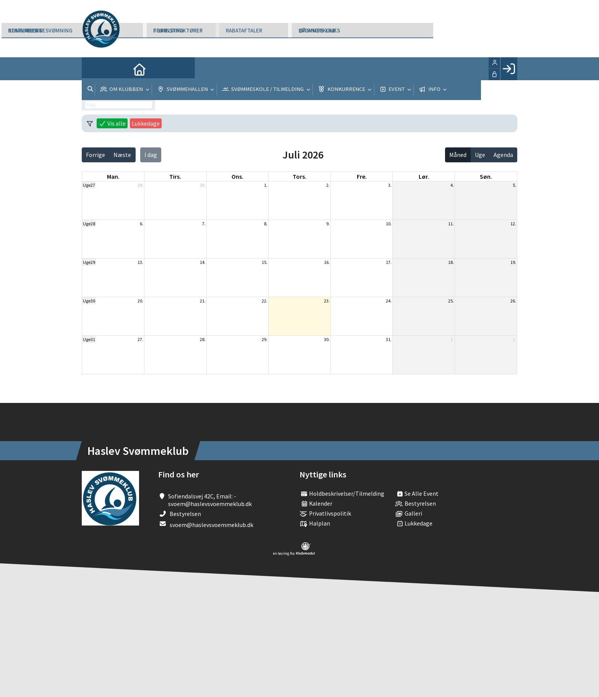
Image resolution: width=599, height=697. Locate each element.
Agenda (503, 154)
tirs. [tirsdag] (175, 176)
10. (389, 223)
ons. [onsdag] (237, 176)
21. (203, 301)
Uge (480, 154)
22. (264, 301)
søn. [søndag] (486, 176)
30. (203, 185)
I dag (150, 154)
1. (265, 185)
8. (265, 223)
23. (327, 301)
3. (390, 185)
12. (513, 223)
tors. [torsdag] (299, 176)
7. (204, 223)
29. (140, 185)
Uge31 (89, 339)
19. (513, 262)
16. (327, 262)
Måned (457, 154)
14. (203, 262)
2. (328, 185)
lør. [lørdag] (424, 176)
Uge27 (89, 185)
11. (451, 223)
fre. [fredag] (362, 176)
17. (389, 262)
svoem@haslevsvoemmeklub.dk (211, 525)
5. (514, 185)
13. (140, 262)
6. (141, 223)
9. (328, 223)
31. (389, 339)
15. (264, 262)
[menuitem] (93, 68)
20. (140, 301)
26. (513, 301)
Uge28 (89, 223)
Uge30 (89, 301)
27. (140, 339)
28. (203, 339)
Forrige (95, 154)
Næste (122, 154)
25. (451, 301)
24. (389, 301)
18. (451, 262)
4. (452, 185)
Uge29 (89, 262)
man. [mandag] (113, 176)
